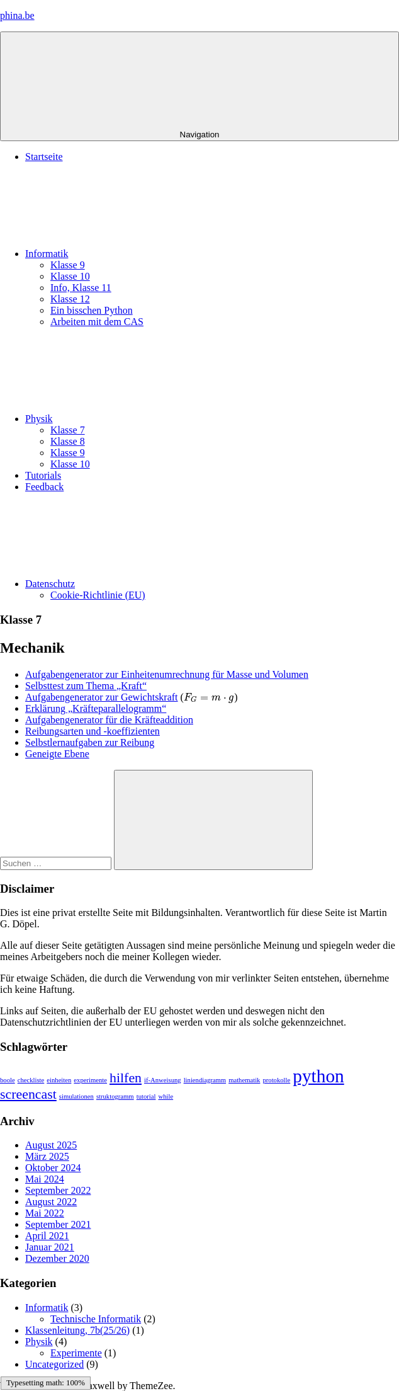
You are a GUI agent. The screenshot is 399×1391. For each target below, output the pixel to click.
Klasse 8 (67, 441)
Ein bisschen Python (91, 310)
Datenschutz (144, 583)
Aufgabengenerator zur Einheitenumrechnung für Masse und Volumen (166, 674)
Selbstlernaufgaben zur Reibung (89, 742)
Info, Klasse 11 (80, 287)
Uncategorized (54, 1364)
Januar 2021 (49, 1247)
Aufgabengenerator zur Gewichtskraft (101, 697)
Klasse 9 (67, 265)
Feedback (44, 486)
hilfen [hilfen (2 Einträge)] (126, 1077)
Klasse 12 (70, 299)
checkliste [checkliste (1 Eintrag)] (31, 1080)
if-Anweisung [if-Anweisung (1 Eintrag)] (162, 1080)
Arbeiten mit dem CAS (96, 321)
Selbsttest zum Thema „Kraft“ (86, 685)
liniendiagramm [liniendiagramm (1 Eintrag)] (205, 1080)
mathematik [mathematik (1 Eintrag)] (244, 1080)
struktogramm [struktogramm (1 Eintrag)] (115, 1096)
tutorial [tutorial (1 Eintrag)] (146, 1096)
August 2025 (51, 1145)
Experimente (76, 1353)
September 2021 (58, 1224)
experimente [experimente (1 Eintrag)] (90, 1080)
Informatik (141, 253)
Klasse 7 (67, 430)
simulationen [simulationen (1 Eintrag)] (76, 1096)
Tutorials (43, 475)
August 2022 (51, 1201)
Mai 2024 (44, 1179)
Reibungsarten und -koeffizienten (92, 731)
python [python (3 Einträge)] (318, 1076)
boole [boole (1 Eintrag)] (7, 1080)
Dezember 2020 (57, 1258)
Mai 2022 (44, 1213)
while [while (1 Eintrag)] (165, 1096)
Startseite (44, 156)
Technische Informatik (95, 1319)
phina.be (17, 15)
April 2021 (47, 1235)
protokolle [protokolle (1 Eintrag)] (276, 1080)
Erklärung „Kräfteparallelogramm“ (95, 708)
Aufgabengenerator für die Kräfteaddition (109, 719)
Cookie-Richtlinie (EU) (97, 595)
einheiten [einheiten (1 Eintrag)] (59, 1080)
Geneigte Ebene (57, 753)
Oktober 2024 (53, 1167)
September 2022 (58, 1190)
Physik (133, 418)
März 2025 (47, 1156)
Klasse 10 (70, 276)
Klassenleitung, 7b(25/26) (77, 1330)
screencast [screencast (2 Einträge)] (28, 1094)
